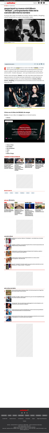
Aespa (28, 192)
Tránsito (24, 421)
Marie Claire (21, 415)
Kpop (33, 192)
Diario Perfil (4, 415)
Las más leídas (8, 236)
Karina (6, 192)
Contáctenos (20, 418)
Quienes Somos (12, 418)
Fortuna (27, 415)
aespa (18, 68)
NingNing (22, 192)
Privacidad (28, 418)
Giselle (16, 192)
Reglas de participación (42, 418)
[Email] (43, 64)
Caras (9, 415)
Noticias (14, 415)
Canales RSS (4, 418)
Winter (11, 192)
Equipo (33, 418)
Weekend (45, 415)
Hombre (32, 415)
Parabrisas (38, 415)
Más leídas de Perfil (10, 288)
